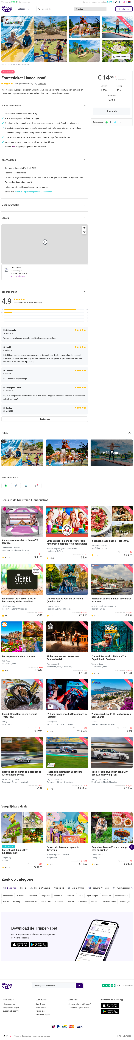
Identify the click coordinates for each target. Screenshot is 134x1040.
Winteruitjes (27, 912)
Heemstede (42, 84)
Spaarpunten (41, 1007)
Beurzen (91, 905)
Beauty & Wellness (99, 890)
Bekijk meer (45, 419)
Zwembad (34, 898)
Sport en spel (96, 898)
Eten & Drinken (76, 891)
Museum (73, 898)
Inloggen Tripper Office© (78, 1007)
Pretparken (47, 898)
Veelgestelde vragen (11, 1007)
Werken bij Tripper (43, 1014)
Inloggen (124, 9)
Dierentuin (61, 898)
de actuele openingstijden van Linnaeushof (33, 192)
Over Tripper (41, 1004)
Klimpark (21, 898)
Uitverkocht (111, 111)
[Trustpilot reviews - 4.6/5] (117, 985)
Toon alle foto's (121, 57)
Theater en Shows (10, 912)
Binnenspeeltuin (24, 65)
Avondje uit (59, 891)
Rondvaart (79, 905)
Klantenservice (9, 1004)
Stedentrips (65, 905)
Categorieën (23, 9)
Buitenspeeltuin (50, 905)
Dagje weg (12, 65)
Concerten (104, 905)
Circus (84, 898)
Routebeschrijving (18, 276)
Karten (24, 905)
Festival (116, 905)
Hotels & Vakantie (40, 890)
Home (3, 65)
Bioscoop (35, 905)
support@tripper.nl (11, 1011)
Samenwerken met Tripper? (79, 1004)
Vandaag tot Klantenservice (15, 2)
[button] (44, 105)
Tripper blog (40, 1011)
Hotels (23, 891)
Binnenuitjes (8, 898)
